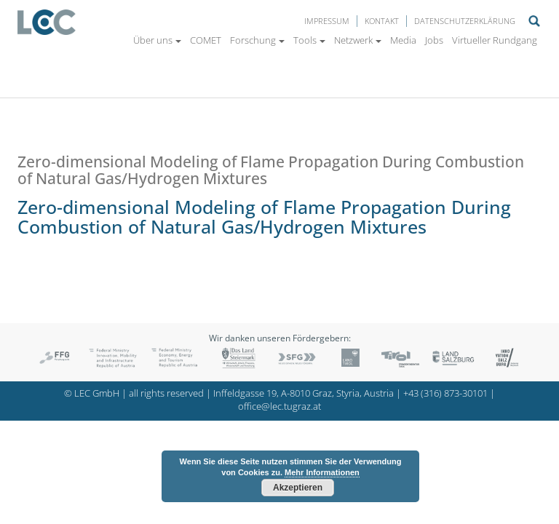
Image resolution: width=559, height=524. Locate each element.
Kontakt (382, 20)
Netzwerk (357, 40)
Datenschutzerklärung (464, 20)
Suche (534, 21)
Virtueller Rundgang (494, 40)
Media (403, 40)
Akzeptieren (297, 488)
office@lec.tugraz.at (279, 406)
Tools (309, 40)
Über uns (157, 40)
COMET (205, 40)
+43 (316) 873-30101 (445, 393)
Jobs (434, 40)
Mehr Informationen (322, 472)
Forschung (257, 40)
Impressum (326, 20)
